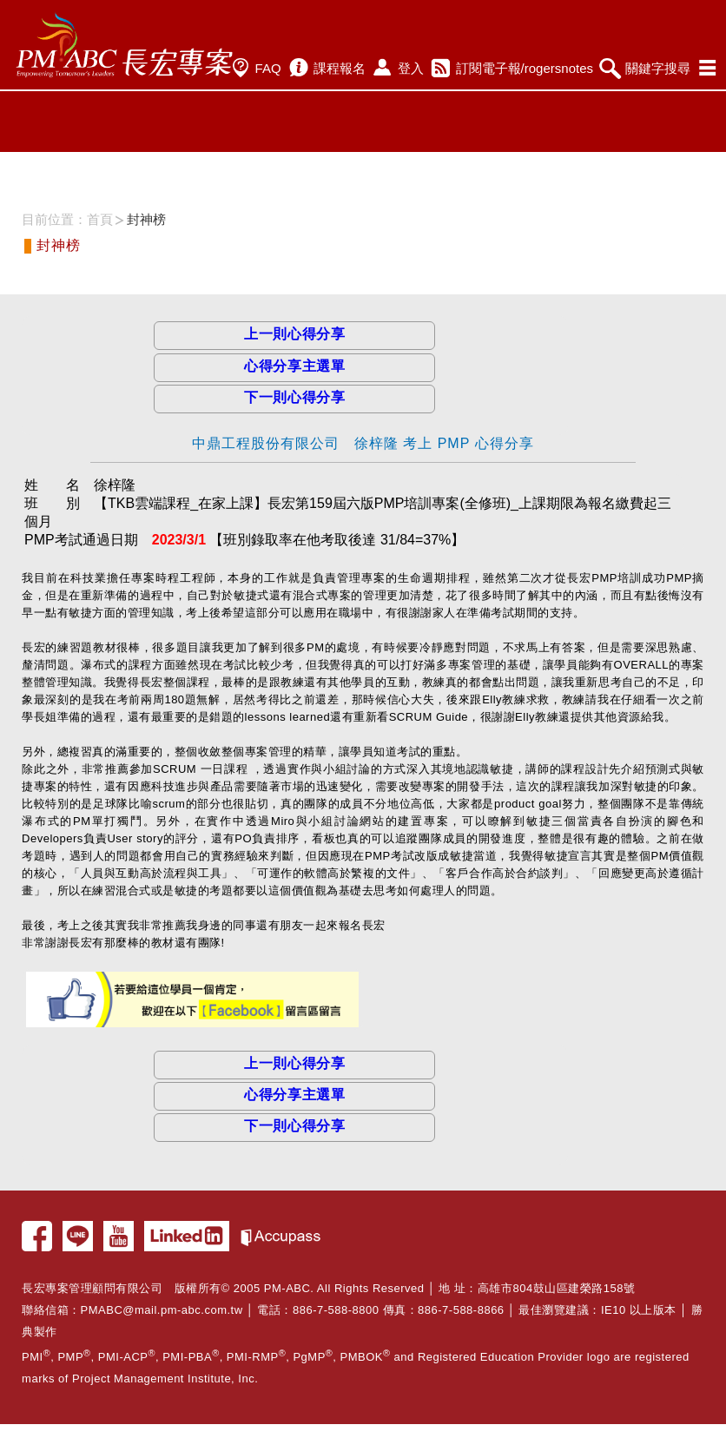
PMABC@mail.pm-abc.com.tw (162, 1309)
